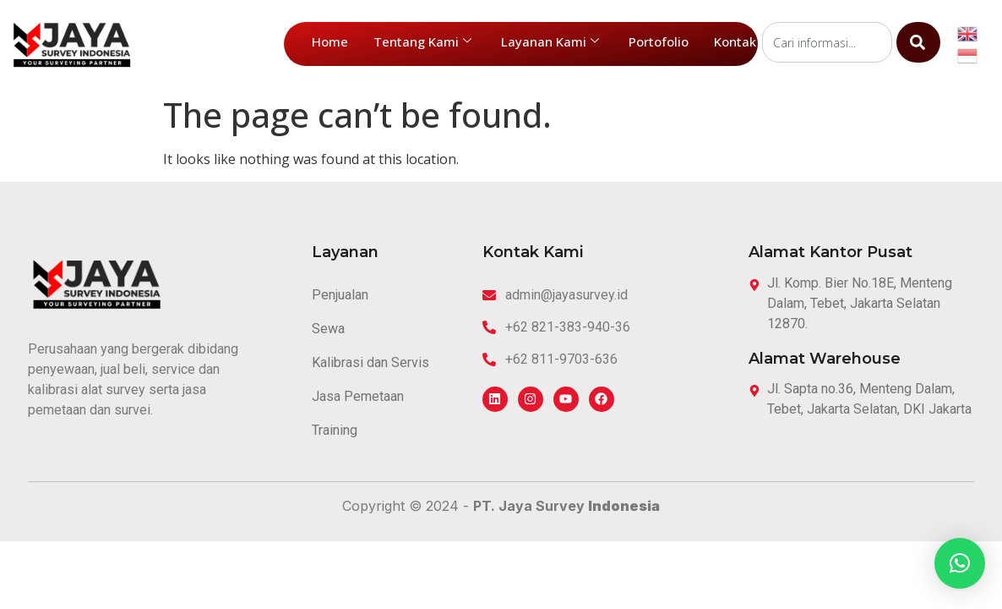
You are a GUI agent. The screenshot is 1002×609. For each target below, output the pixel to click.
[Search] (918, 42)
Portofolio (659, 41)
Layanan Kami (550, 41)
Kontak (735, 41)
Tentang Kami (422, 41)
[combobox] (827, 42)
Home (330, 41)
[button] (959, 563)
